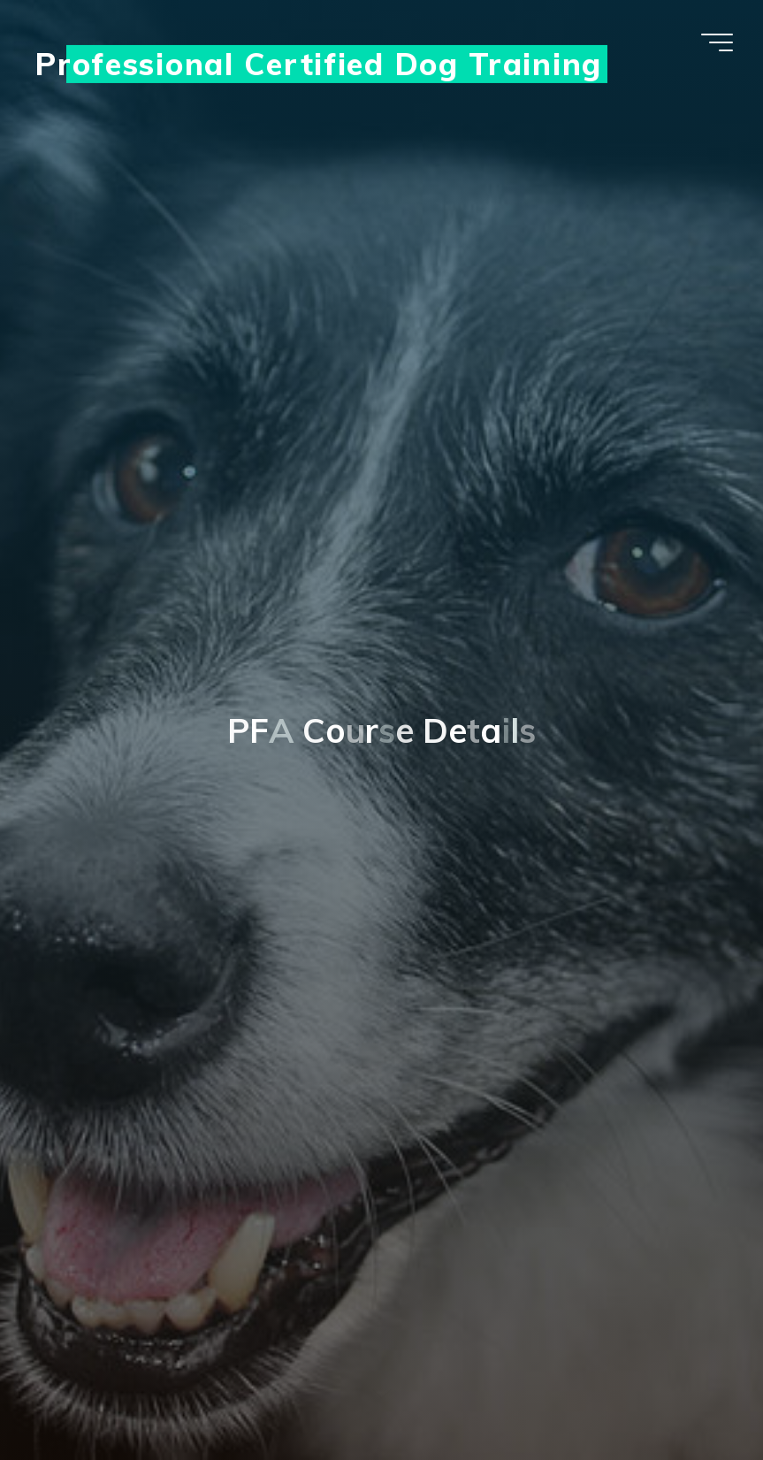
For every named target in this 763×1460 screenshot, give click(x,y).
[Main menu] (717, 42)
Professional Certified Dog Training (318, 63)
